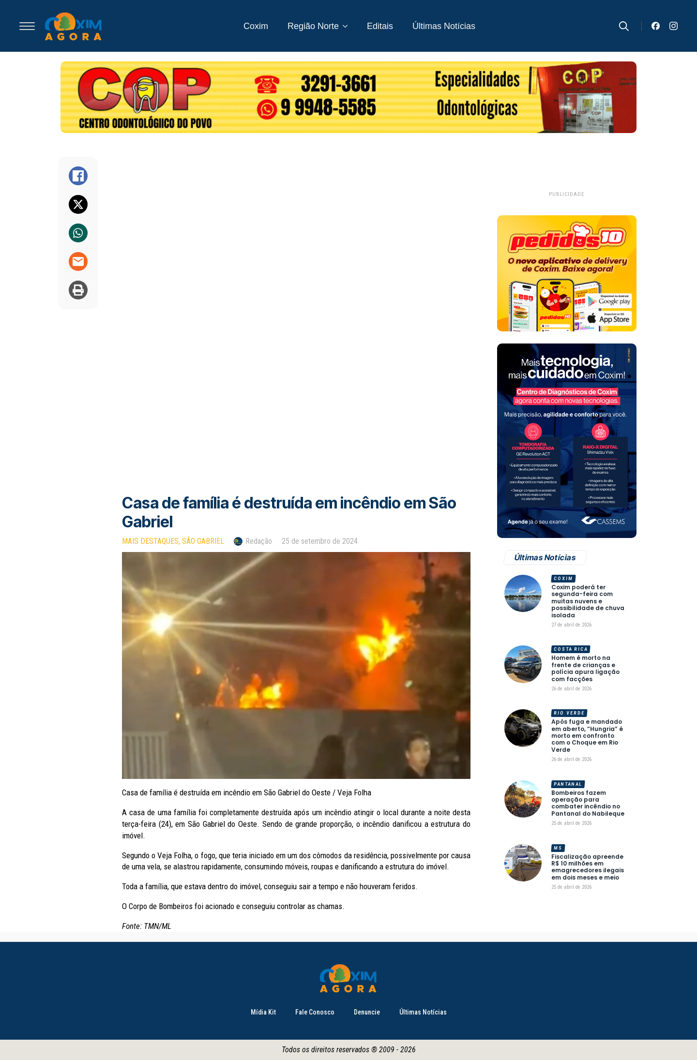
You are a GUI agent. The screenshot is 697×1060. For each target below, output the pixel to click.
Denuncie (367, 1012)
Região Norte (313, 26)
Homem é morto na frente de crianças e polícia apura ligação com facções (585, 669)
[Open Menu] (27, 26)
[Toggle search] (624, 26)
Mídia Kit (263, 1012)
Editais (380, 26)
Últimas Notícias (443, 26)
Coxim (255, 26)
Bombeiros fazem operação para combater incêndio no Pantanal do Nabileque (587, 804)
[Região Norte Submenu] (348, 26)
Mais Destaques (150, 541)
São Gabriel (203, 541)
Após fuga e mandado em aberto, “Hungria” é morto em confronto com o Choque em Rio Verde (587, 735)
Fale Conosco (314, 1012)
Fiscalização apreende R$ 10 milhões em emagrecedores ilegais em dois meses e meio (587, 867)
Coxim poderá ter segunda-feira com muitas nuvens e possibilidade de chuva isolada (587, 601)
